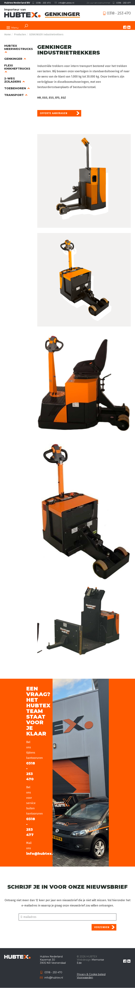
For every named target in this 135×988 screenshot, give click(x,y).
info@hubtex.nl (66, 2)
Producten (20, 34)
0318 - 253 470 (43, 2)
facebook (125, 27)
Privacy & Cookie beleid (91, 974)
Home (7, 34)
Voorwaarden (85, 977)
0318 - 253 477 (123, 2)
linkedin (129, 27)
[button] (84, 181)
